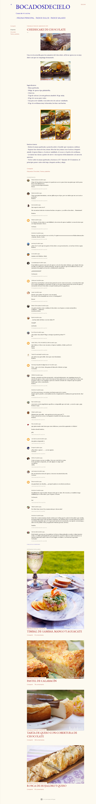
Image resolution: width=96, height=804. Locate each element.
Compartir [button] (13, 26)
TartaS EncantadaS (36, 354)
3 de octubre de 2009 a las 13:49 (38, 477)
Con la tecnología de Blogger (48, 799)
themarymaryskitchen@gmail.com (40, 364)
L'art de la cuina (35, 438)
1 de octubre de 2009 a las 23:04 (38, 453)
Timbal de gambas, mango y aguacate (54, 631)
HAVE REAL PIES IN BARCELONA (40, 342)
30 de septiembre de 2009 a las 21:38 (39, 385)
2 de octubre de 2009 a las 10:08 (38, 467)
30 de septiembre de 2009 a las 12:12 (39, 328)
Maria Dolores (35, 179)
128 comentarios (39, 740)
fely (32, 401)
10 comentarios (39, 635)
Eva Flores (34, 332)
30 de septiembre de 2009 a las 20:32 (39, 360)
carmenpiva (34, 471)
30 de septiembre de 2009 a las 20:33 (39, 370)
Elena (33, 481)
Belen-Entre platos (36, 305)
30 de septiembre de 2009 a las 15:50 (39, 350)
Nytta (32, 317)
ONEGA (33, 375)
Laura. (32, 292)
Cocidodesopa (35, 262)
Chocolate (13, 32)
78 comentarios (39, 684)
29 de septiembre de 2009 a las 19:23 (39, 188)
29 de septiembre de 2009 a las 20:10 (39, 200)
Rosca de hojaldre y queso (46, 785)
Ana (32, 205)
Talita (32, 506)
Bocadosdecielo (43, 7)
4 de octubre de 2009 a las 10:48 (38, 486)
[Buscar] (83, 4)
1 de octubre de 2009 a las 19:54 (38, 443)
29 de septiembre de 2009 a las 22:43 (39, 276)
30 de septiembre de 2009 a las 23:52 (39, 407)
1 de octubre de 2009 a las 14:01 (38, 434)
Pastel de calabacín (42, 681)
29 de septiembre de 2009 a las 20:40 (39, 228)
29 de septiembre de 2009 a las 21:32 (39, 249)
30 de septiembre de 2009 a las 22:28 (39, 397)
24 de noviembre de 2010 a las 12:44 (39, 527)
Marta (32, 193)
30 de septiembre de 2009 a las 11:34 (39, 313)
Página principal (24, 18)
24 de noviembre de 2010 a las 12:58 (39, 541)
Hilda (32, 412)
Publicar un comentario (33, 544)
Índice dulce (41, 18)
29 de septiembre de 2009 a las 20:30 (39, 215)
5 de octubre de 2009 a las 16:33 (38, 511)
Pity (32, 424)
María (32, 219)
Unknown (33, 280)
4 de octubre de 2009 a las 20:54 (38, 502)
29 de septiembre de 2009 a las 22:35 (39, 258)
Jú (32, 253)
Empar (33, 447)
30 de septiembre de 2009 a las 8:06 (39, 288)
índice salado (57, 18)
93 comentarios (39, 789)
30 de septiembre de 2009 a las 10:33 (39, 301)
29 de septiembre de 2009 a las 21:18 (39, 239)
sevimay (33, 243)
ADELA (33, 458)
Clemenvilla (34, 532)
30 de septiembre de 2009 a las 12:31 (39, 338)
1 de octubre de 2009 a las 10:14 (38, 419)
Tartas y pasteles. (14, 34)
